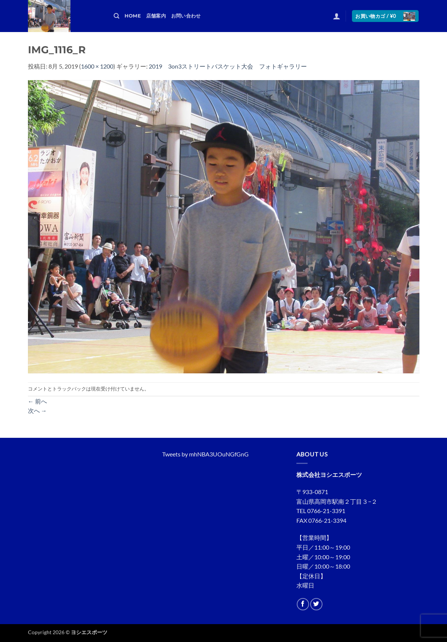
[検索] (116, 16)
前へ (37, 401)
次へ (37, 410)
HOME (133, 16)
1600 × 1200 (97, 66)
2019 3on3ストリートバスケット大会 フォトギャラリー (228, 66)
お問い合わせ (186, 16)
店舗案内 (156, 16)
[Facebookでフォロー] (303, 604)
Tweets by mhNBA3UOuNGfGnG (205, 454)
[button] (336, 16)
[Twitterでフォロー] (316, 604)
